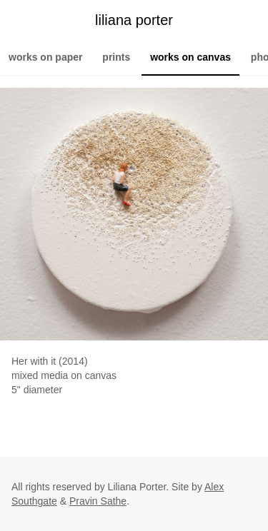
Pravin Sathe (97, 501)
